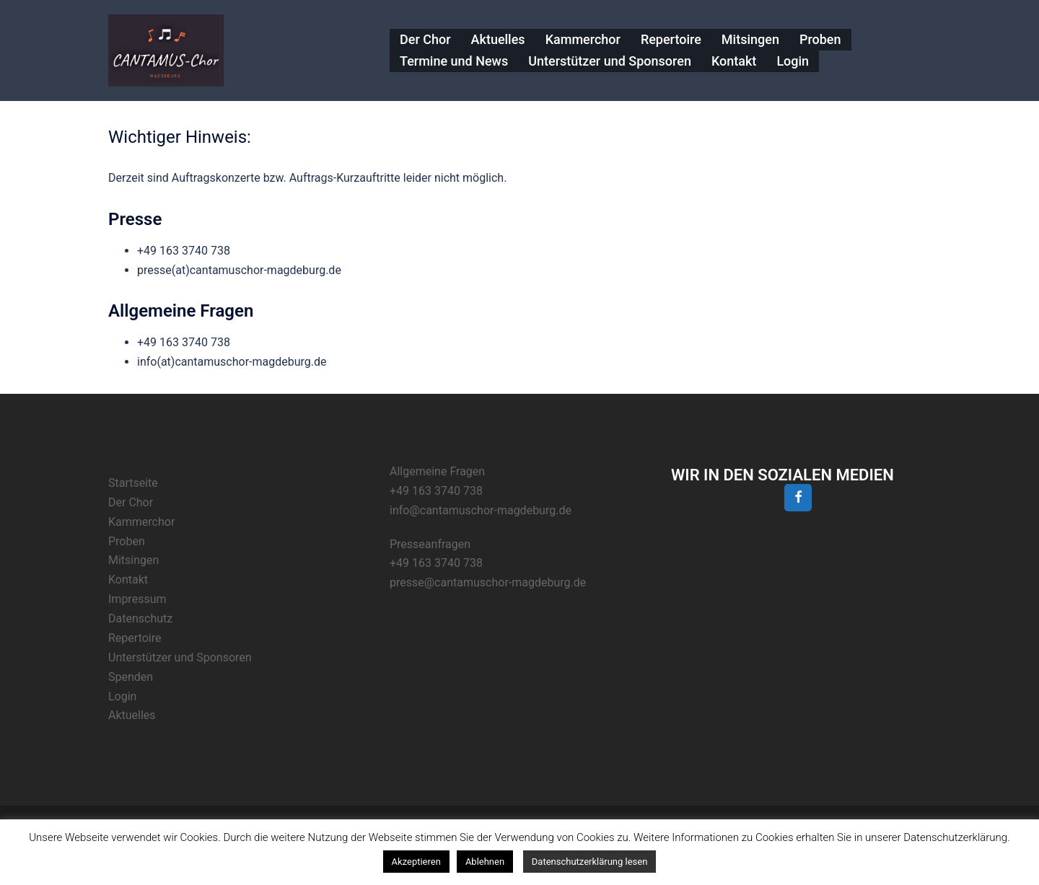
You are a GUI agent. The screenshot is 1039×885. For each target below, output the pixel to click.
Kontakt (733, 61)
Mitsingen (750, 39)
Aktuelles (498, 39)
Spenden (130, 677)
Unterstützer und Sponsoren (609, 61)
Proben (820, 39)
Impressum (137, 599)
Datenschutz (140, 618)
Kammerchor (583, 39)
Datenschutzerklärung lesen (590, 861)
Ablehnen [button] (484, 861)
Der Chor (425, 39)
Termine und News (454, 61)
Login (792, 61)
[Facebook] (798, 498)
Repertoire (671, 39)
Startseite (133, 483)
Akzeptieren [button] (416, 861)
